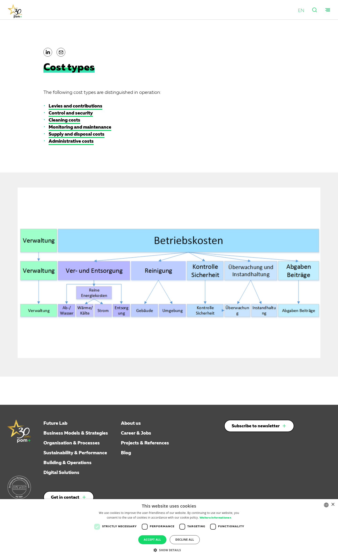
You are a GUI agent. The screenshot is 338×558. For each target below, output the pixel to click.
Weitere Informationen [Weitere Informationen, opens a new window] (215, 517)
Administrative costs (71, 141)
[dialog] (169, 528)
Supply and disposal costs (76, 134)
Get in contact (65, 497)
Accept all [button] (152, 540)
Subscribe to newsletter (256, 426)
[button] (301, 10)
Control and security (71, 113)
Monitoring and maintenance (80, 127)
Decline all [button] (184, 540)
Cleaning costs (64, 120)
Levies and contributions (75, 106)
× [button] (332, 504)
